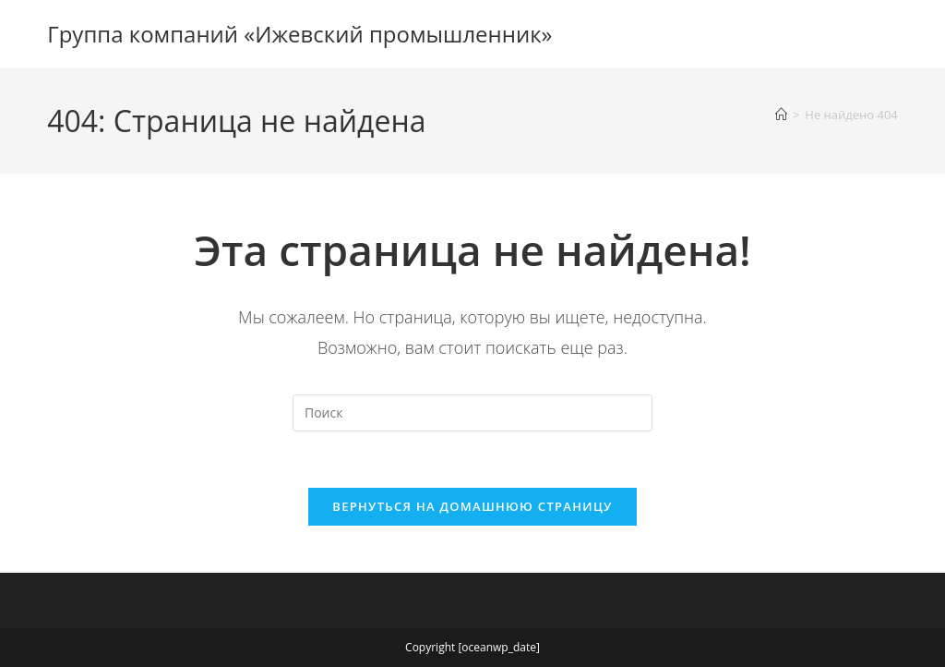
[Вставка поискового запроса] (472, 412)
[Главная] (781, 114)
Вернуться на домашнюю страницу (472, 506)
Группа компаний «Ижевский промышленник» (299, 33)
